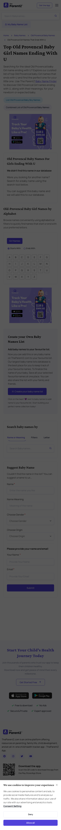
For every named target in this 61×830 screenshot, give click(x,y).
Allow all (30, 822)
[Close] (56, 784)
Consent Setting (12, 806)
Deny (30, 814)
